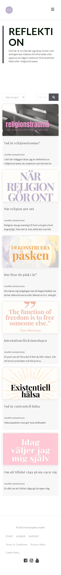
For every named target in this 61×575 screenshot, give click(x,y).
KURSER (20, 536)
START (9, 536)
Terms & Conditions (17, 544)
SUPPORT (33, 536)
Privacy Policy (38, 544)
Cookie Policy (13, 552)
